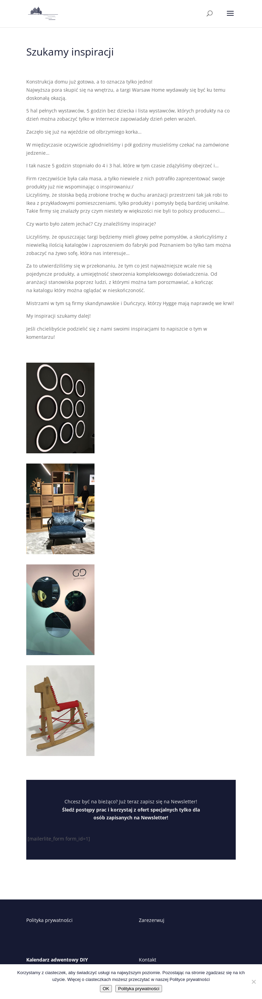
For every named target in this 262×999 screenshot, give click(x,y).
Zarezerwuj (151, 920)
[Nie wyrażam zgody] (253, 981)
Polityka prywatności (49, 920)
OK (106, 988)
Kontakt (147, 959)
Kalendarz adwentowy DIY (57, 959)
